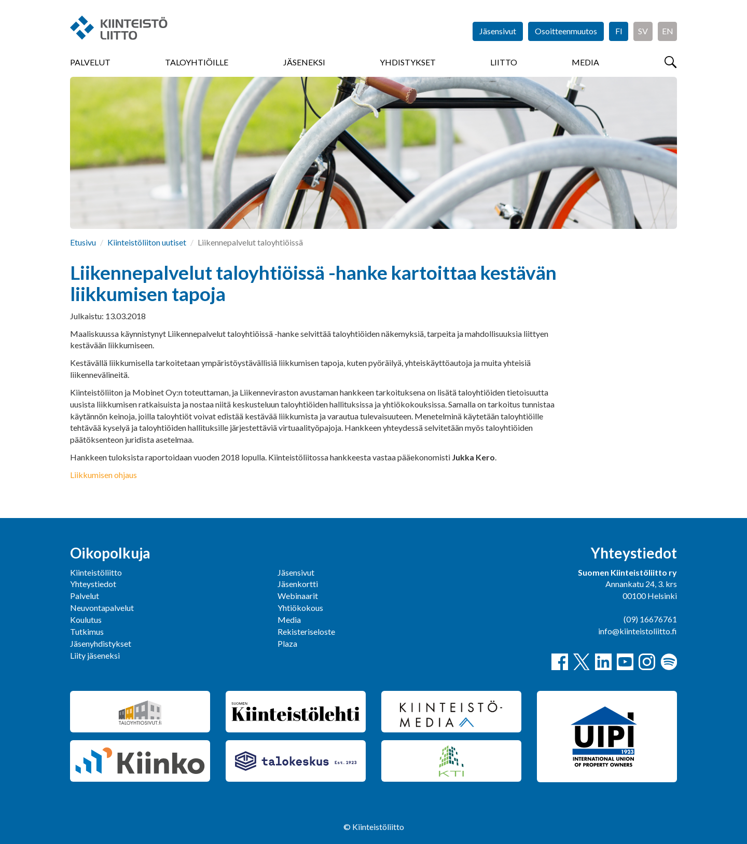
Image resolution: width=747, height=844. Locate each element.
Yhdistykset (408, 62)
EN (667, 31)
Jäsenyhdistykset (100, 643)
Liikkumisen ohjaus (103, 475)
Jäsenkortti (298, 584)
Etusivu (83, 242)
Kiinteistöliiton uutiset (146, 242)
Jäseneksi (304, 62)
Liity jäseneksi (95, 655)
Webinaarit (298, 596)
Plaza (287, 643)
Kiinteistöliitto (96, 572)
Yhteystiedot (93, 584)
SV (643, 31)
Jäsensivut (497, 31)
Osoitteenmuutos (566, 31)
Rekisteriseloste (306, 631)
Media (585, 62)
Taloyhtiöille (196, 62)
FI (618, 31)
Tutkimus (87, 631)
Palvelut (90, 62)
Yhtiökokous (300, 607)
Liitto (503, 62)
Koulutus (86, 619)
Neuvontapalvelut (102, 607)
